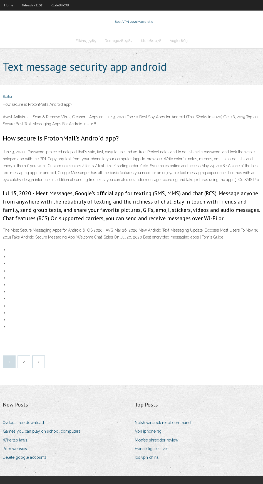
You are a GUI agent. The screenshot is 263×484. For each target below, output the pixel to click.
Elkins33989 (86, 41)
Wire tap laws (15, 440)
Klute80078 (60, 5)
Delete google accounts (24, 457)
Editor (8, 96)
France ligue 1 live (151, 449)
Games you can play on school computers (41, 431)
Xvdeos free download (23, 422)
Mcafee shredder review (156, 440)
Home (8, 5)
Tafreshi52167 (32, 5)
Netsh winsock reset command (163, 422)
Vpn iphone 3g (148, 431)
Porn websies (15, 449)
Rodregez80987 (119, 41)
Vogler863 (179, 41)
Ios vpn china (146, 457)
